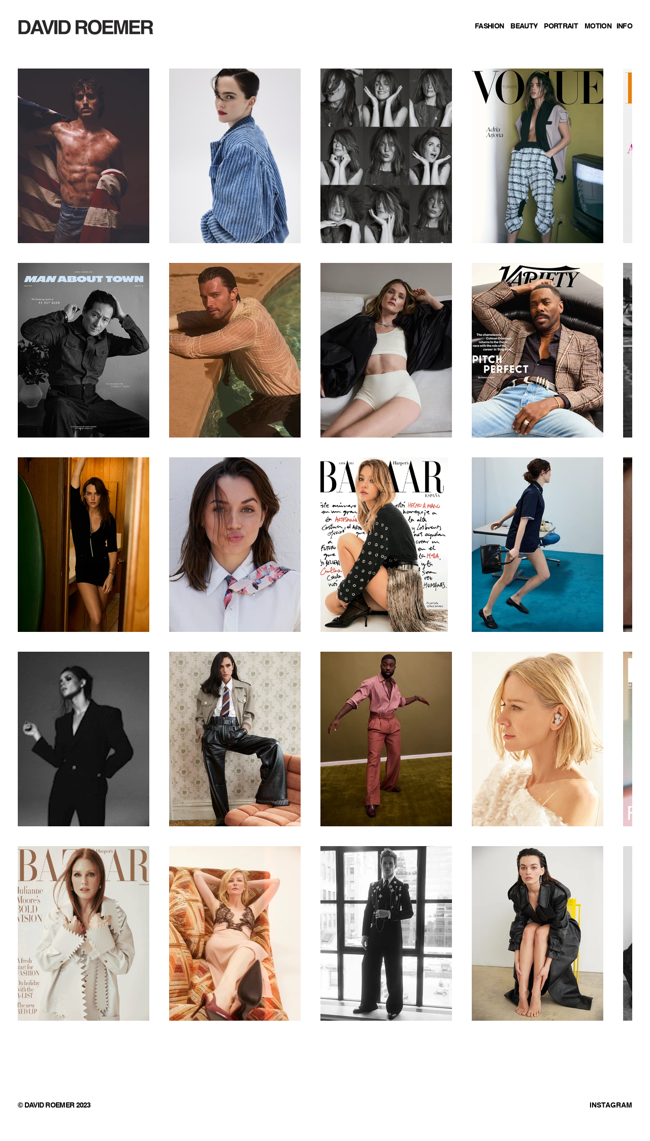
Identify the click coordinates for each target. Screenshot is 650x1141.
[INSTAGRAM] (580, 1106)
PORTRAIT (560, 26)
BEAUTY (523, 26)
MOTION (597, 26)
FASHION (489, 26)
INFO (624, 26)
